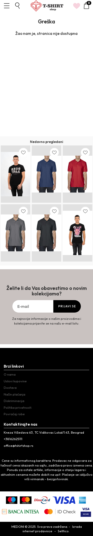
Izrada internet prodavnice (52, 529)
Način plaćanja (14, 394)
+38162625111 (13, 439)
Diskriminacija (14, 401)
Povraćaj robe (14, 414)
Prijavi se (67, 306)
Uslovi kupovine (15, 381)
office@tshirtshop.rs (18, 446)
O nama (10, 374)
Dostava (10, 388)
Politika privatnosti (17, 407)
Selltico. (63, 531)
